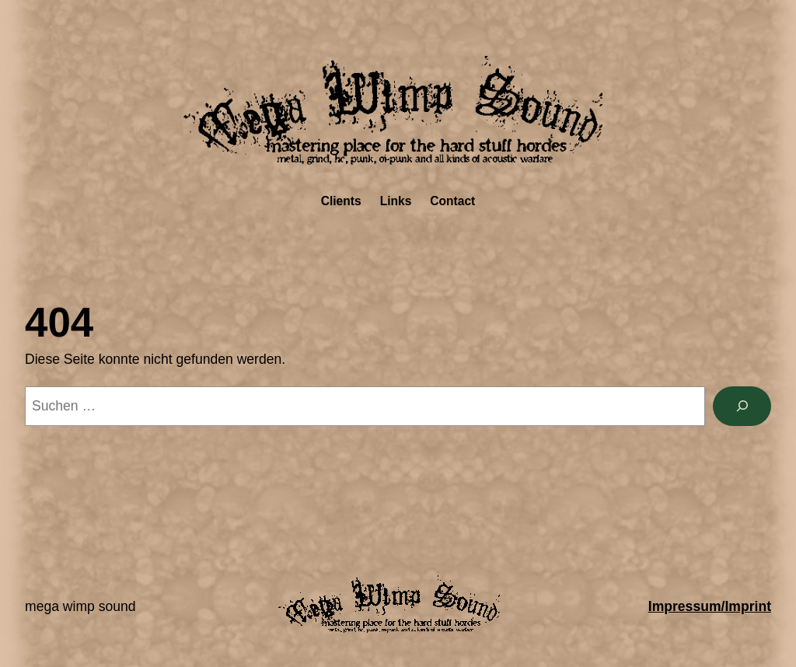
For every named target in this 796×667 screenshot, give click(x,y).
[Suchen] (742, 406)
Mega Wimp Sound (80, 606)
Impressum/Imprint (709, 606)
